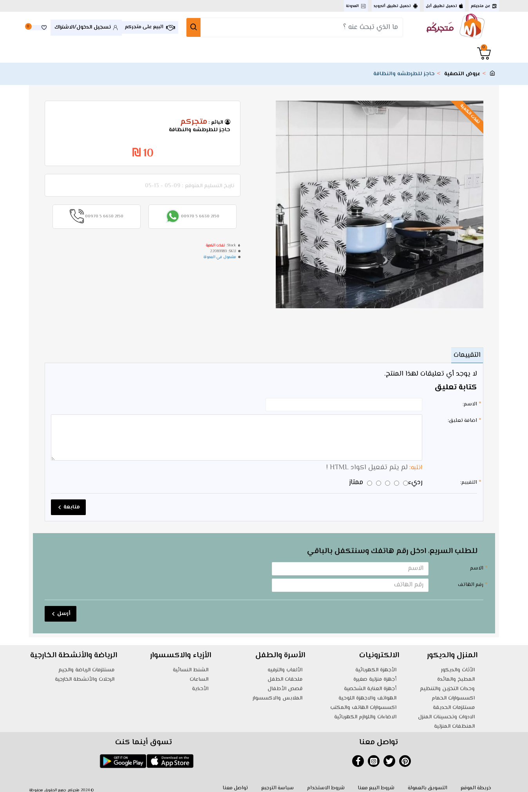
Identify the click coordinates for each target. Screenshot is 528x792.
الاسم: (470, 404)
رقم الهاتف (470, 580)
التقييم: (468, 477)
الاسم (476, 563)
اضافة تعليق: (462, 421)
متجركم (193, 122)
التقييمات (464, 355)
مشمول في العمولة (219, 257)
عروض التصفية (462, 74)
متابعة (71, 502)
